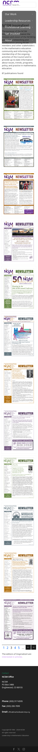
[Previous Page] (28, 647)
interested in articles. (12, 656)
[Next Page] (33, 647)
